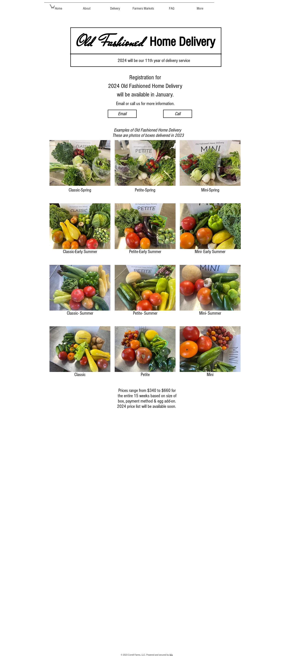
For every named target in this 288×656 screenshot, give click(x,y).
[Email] (122, 114)
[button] (52, 6)
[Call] (177, 114)
